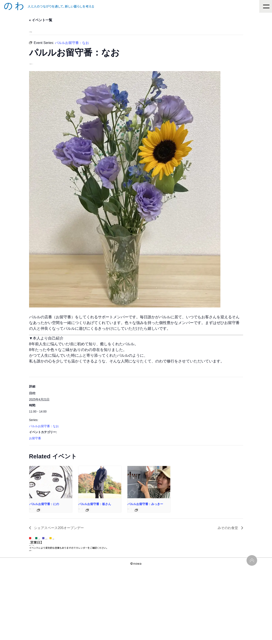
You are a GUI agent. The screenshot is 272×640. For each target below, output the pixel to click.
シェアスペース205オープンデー (59, 561)
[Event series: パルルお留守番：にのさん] (70, 540)
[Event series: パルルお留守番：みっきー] (216, 540)
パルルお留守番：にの (44, 534)
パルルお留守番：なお (44, 440)
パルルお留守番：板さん (120, 534)
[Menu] (265, 6)
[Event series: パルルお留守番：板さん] (142, 540)
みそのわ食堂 (228, 561)
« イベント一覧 (41, 20)
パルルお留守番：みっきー (196, 534)
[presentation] (61, 504)
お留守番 (35, 452)
